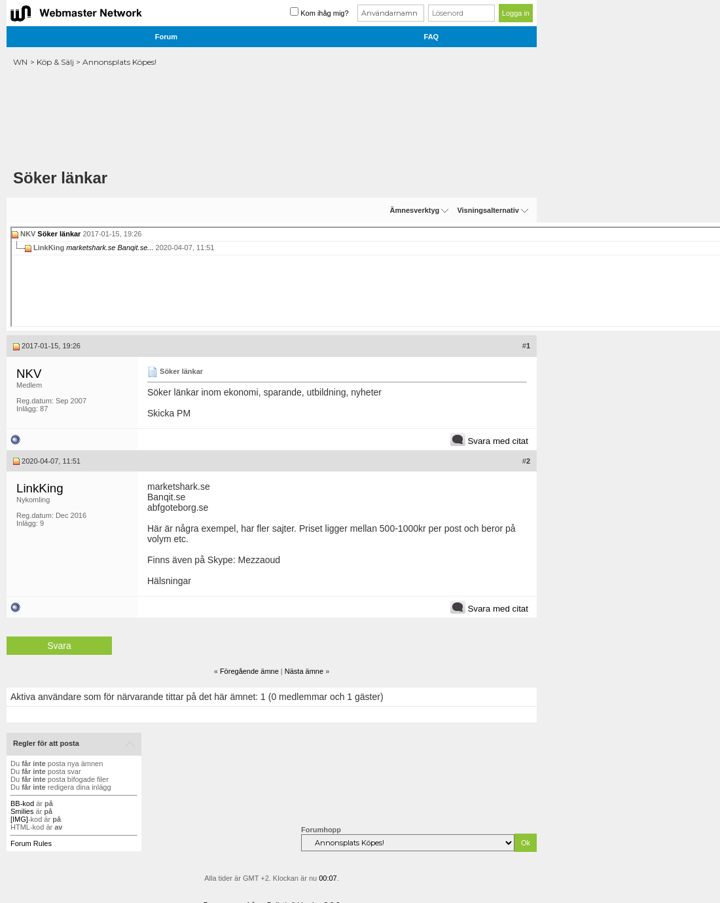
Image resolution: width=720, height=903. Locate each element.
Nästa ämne (304, 671)
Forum (166, 37)
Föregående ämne (249, 671)
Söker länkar (59, 234)
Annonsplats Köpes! (119, 62)
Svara (59, 645)
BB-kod (22, 803)
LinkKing (39, 488)
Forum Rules (31, 843)
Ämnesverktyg (414, 210)
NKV (28, 373)
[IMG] (19, 819)
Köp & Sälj (55, 62)
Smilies (21, 811)
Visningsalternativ (488, 210)
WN (20, 62)
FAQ (431, 37)
